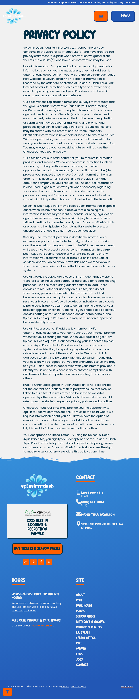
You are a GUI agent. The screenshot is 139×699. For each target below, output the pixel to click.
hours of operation (42, 625)
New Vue (65, 686)
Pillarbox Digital (78, 686)
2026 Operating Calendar (34, 608)
